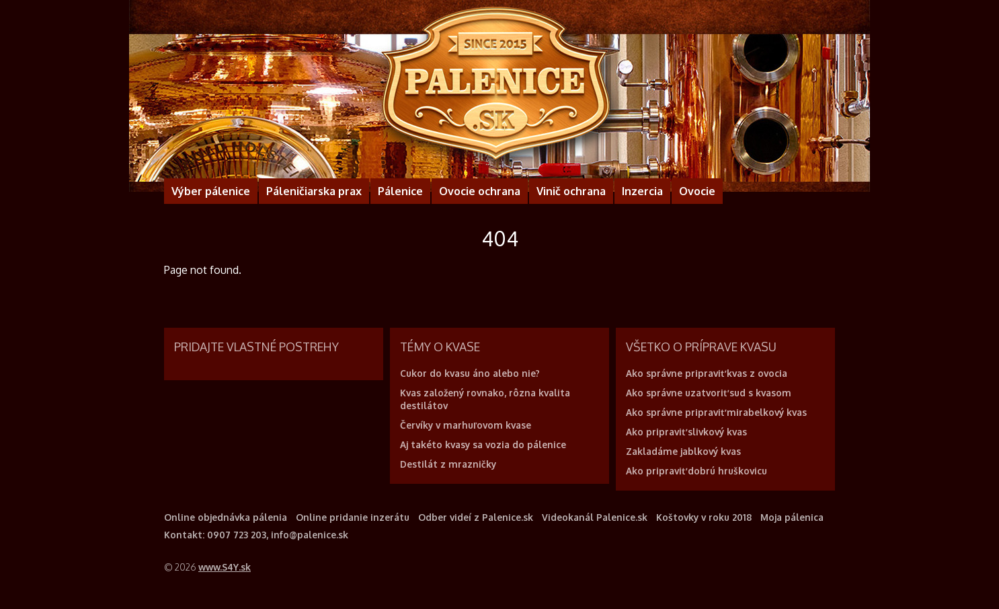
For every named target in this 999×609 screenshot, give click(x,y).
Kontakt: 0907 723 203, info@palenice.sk (256, 534)
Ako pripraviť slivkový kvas (686, 431)
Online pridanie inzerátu (352, 517)
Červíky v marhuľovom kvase (465, 425)
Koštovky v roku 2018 (704, 517)
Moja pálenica (792, 517)
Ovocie (697, 191)
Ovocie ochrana (479, 191)
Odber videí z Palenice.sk (475, 517)
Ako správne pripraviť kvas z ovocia (706, 373)
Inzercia (642, 191)
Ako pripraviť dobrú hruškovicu (696, 470)
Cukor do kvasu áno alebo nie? (470, 373)
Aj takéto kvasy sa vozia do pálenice (483, 444)
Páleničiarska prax (314, 191)
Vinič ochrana (571, 191)
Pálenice (400, 191)
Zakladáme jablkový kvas (683, 451)
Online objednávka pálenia (225, 517)
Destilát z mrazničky (448, 464)
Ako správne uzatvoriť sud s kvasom (708, 392)
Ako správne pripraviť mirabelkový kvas (716, 412)
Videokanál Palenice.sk (594, 517)
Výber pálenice (210, 191)
